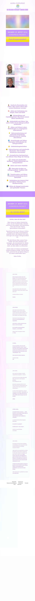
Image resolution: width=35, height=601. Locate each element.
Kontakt (26, 525)
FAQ (15, 527)
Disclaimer (20, 525)
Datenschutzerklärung (11, 525)
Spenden (19, 527)
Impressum (20, 524)
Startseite (14, 524)
